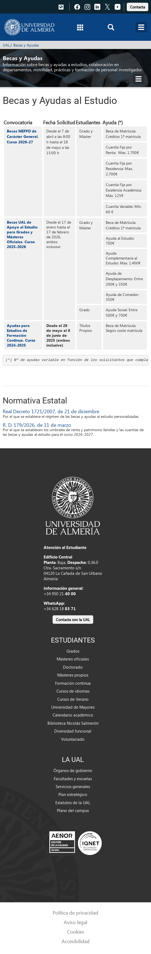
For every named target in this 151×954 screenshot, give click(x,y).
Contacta (137, 7)
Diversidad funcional (72, 731)
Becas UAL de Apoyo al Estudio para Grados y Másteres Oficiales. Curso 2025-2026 (22, 234)
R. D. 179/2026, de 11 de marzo (37, 424)
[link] (137, 6)
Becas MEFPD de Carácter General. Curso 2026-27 (23, 136)
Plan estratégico (72, 794)
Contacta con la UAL (73, 619)
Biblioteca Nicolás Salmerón (72, 723)
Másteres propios (72, 675)
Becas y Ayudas (26, 45)
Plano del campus (73, 810)
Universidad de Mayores (73, 707)
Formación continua (73, 683)
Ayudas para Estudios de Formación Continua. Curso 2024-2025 (21, 335)
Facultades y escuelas (73, 778)
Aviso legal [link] (75, 922)
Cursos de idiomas (72, 691)
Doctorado (73, 667)
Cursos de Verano (73, 699)
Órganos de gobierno (72, 770)
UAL (6, 45)
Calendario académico (73, 715)
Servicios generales (73, 786)
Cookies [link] (75, 931)
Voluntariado (72, 739)
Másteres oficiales (73, 659)
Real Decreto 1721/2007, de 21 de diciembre (51, 411)
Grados (73, 651)
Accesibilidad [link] (76, 941)
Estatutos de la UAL (72, 802)
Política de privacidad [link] (75, 912)
